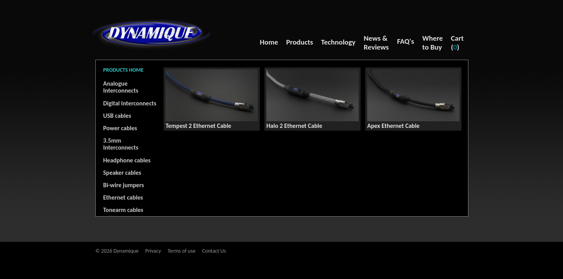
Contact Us (214, 251)
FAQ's (405, 41)
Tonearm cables (123, 210)
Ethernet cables (123, 197)
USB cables (117, 115)
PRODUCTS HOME (123, 70)
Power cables (120, 128)
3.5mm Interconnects (120, 144)
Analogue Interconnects (120, 87)
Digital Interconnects (129, 103)
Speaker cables (122, 172)
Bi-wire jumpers (123, 185)
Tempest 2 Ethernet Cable (198, 125)
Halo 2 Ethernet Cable (294, 125)
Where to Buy (432, 43)
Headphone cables (126, 160)
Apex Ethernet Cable (393, 125)
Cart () (457, 43)
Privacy (153, 251)
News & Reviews (376, 43)
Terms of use (181, 251)
